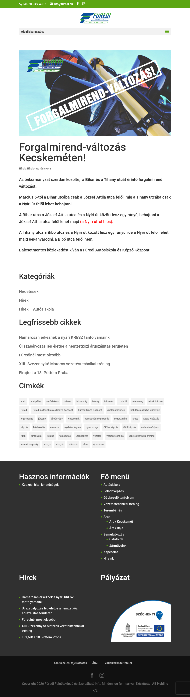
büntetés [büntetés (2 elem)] (109, 401)
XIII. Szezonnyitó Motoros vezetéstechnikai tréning (64, 363)
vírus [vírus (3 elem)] (85, 444)
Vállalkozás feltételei (118, 663)
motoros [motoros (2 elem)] (54, 427)
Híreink (109, 558)
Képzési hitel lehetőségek (40, 485)
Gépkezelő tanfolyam (119, 497)
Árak (107, 517)
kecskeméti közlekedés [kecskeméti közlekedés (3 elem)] (97, 418)
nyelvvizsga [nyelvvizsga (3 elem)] (92, 427)
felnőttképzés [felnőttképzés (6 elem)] (155, 401)
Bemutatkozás (114, 534)
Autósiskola (112, 485)
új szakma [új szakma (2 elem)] (98, 444)
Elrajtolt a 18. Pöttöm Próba (43, 372)
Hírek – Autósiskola (36, 309)
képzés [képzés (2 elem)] (24, 427)
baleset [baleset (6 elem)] (67, 401)
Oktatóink (116, 539)
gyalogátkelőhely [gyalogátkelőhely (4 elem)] (116, 410)
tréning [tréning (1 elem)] (50, 436)
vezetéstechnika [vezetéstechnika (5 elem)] (115, 436)
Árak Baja (116, 528)
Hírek (22, 168)
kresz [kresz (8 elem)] (135, 418)
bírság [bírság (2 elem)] (95, 401)
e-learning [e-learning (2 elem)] (138, 401)
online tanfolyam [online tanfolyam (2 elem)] (150, 427)
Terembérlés (113, 510)
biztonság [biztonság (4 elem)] (81, 401)
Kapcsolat (111, 552)
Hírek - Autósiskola (39, 168)
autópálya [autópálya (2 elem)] (36, 401)
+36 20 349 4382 (34, 4)
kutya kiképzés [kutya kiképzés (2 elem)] (151, 418)
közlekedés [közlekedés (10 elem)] (39, 427)
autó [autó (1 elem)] (23, 401)
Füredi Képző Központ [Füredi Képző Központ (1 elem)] (90, 410)
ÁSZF (95, 663)
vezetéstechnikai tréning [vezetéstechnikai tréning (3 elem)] (142, 436)
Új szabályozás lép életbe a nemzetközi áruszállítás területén (73, 346)
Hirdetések (28, 291)
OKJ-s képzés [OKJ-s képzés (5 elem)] (111, 427)
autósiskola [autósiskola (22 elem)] (52, 401)
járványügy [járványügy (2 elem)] (57, 418)
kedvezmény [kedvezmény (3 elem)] (120, 418)
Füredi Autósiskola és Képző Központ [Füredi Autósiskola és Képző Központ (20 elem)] (53, 410)
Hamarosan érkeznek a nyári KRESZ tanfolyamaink (64, 337)
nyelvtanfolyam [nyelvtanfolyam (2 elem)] (72, 427)
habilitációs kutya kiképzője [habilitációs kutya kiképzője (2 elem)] (145, 410)
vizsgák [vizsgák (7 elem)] (60, 444)
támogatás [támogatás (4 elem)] (65, 436)
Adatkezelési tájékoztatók (70, 663)
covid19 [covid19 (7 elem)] (123, 401)
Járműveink (117, 546)
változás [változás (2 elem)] (73, 444)
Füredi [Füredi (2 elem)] (24, 410)
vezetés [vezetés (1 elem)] (97, 436)
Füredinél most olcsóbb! (40, 355)
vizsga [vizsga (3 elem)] (47, 444)
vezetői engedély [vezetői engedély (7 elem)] (29, 444)
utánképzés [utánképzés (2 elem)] (82, 436)
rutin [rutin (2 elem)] (23, 436)
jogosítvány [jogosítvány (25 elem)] (27, 418)
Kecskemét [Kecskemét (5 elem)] (73, 418)
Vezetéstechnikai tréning (121, 504)
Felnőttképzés (114, 491)
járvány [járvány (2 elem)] (42, 418)
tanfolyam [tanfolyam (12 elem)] (36, 436)
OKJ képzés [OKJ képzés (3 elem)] (129, 427)
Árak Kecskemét (121, 522)
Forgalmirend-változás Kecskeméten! (72, 152)
